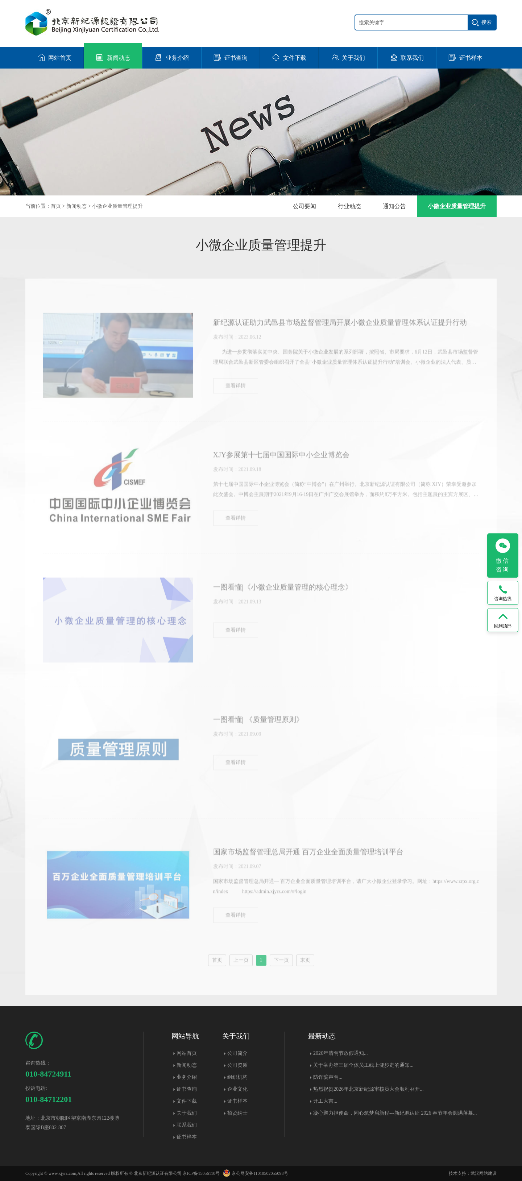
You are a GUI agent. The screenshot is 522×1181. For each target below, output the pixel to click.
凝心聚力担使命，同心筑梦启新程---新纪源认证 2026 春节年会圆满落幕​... (395, 1113)
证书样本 (187, 1137)
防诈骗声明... (328, 1077)
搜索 (486, 22)
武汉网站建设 (484, 1173)
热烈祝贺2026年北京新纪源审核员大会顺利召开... (368, 1089)
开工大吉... (325, 1101)
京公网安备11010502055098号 (254, 1173)
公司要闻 (304, 206)
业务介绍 (187, 1077)
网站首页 (187, 1053)
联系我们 (187, 1125)
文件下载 (187, 1101)
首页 (56, 206)
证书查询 (187, 1089)
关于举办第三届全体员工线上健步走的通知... (363, 1065)
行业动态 (349, 206)
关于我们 (187, 1113)
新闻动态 (76, 206)
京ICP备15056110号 (201, 1173)
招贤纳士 (237, 1113)
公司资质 (237, 1065)
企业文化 (237, 1089)
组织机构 (237, 1077)
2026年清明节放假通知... (340, 1053)
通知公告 (394, 206)
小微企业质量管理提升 (117, 206)
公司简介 (237, 1053)
